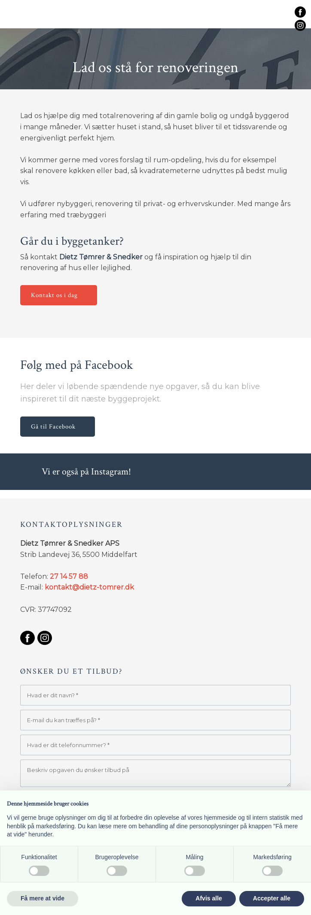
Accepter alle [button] (271, 898)
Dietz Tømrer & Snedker (101, 257)
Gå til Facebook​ (53, 427)
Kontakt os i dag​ (54, 295)
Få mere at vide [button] (42, 898)
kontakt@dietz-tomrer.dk (89, 587)
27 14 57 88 (69, 576)
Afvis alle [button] (208, 898)
